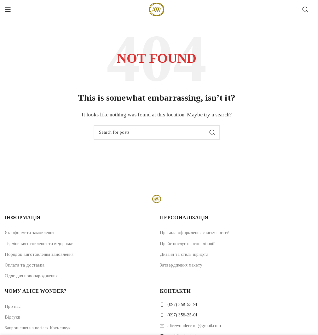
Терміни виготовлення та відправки (39, 243)
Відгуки (12, 317)
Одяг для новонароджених (31, 275)
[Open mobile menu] (8, 9)
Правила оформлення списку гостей (194, 232)
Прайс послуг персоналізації (187, 243)
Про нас (12, 306)
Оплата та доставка (24, 265)
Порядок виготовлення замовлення (39, 254)
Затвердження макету (181, 265)
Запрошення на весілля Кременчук (38, 328)
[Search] (305, 9)
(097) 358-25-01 (182, 315)
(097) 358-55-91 (182, 304)
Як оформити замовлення (29, 232)
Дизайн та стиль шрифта (184, 254)
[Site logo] (156, 9)
